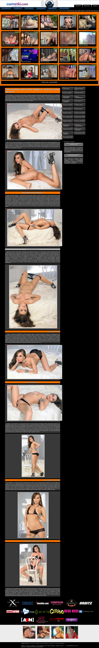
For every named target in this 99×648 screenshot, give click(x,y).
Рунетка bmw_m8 (6, 61)
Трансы (95, 5)
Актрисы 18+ (52, 643)
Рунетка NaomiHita (26, 61)
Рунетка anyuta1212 (84, 78)
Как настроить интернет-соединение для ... (73, 155)
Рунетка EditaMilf (83, 45)
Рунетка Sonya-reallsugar (8, 45)
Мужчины (87, 5)
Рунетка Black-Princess (8, 78)
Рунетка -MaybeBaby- (7, 28)
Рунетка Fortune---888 (26, 45)
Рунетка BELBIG (64, 28)
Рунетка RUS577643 (65, 61)
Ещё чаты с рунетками (49, 82)
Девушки (78, 5)
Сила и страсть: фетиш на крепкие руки (73, 144)
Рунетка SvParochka (46, 28)
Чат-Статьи (32, 643)
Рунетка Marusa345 (45, 45)
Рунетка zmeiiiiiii (64, 45)
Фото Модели (45, 643)
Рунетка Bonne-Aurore (46, 78)
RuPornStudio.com (6, 8)
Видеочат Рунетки (51, 10)
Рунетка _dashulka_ (65, 78)
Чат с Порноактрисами (61, 10)
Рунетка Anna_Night (84, 61)
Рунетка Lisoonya (45, 61)
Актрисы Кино (39, 643)
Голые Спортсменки (60, 643)
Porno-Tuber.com (29, 8)
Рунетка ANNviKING (26, 78)
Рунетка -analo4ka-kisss (27, 28)
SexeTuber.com (52, 8)
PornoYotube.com (41, 8)
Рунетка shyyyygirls (84, 28)
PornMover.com (18, 8)
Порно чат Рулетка (64, 8)
